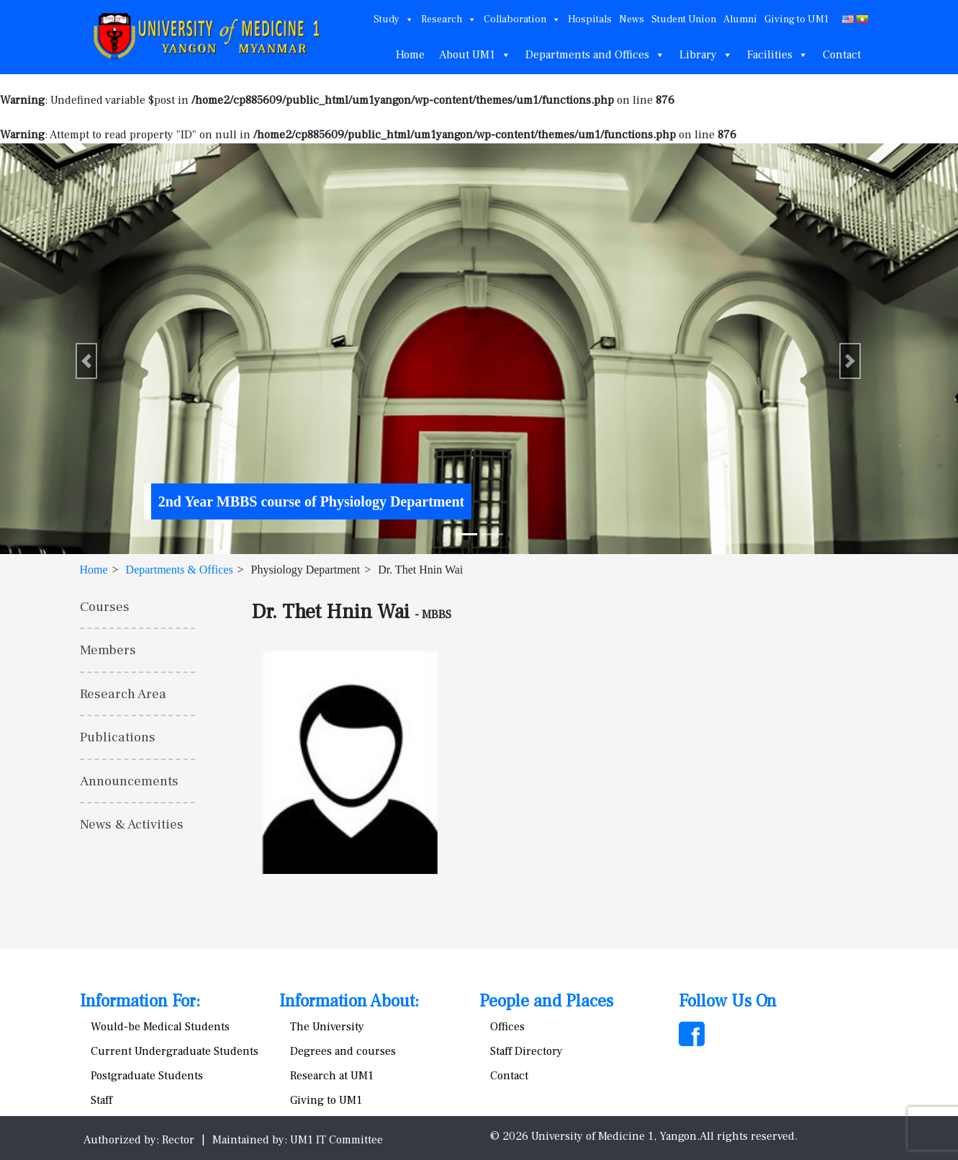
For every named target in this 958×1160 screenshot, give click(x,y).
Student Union (683, 19)
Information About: (349, 1001)
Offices (507, 1027)
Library (706, 54)
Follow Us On (728, 1001)
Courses (105, 606)
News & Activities (132, 824)
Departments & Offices (179, 569)
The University (327, 1027)
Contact (842, 55)
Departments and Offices (595, 54)
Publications (117, 737)
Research (448, 19)
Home (410, 55)
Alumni (740, 19)
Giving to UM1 (796, 19)
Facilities (777, 54)
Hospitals (590, 19)
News (631, 19)
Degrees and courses (343, 1051)
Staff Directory (526, 1051)
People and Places (546, 1001)
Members (108, 650)
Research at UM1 (332, 1075)
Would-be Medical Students (160, 1027)
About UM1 (475, 54)
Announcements (129, 781)
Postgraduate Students (147, 1075)
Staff (101, 1100)
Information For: (140, 1001)
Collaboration (522, 19)
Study (394, 19)
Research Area (123, 693)
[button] (86, 361)
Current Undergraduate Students (174, 1051)
